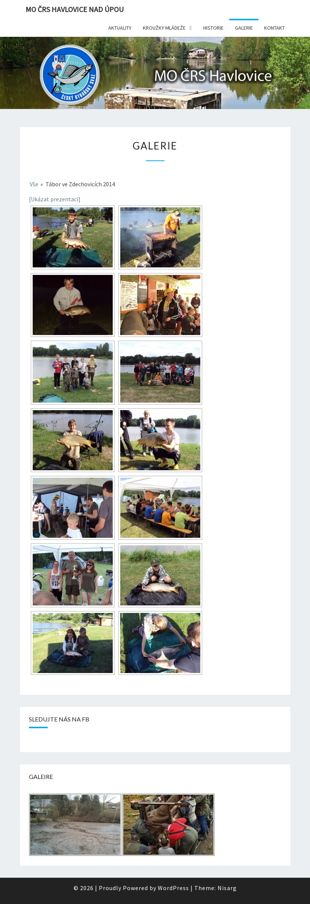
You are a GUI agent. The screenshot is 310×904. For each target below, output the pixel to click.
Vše (34, 184)
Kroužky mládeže (164, 27)
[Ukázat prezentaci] (54, 199)
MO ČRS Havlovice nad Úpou (75, 9)
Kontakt (274, 27)
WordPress (173, 888)
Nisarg (227, 888)
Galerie (244, 27)
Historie (213, 27)
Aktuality (120, 27)
